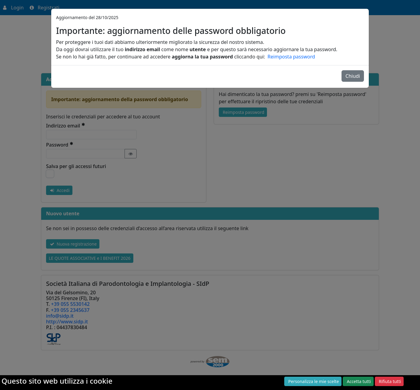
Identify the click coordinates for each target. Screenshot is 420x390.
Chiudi (352, 76)
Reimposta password (291, 56)
